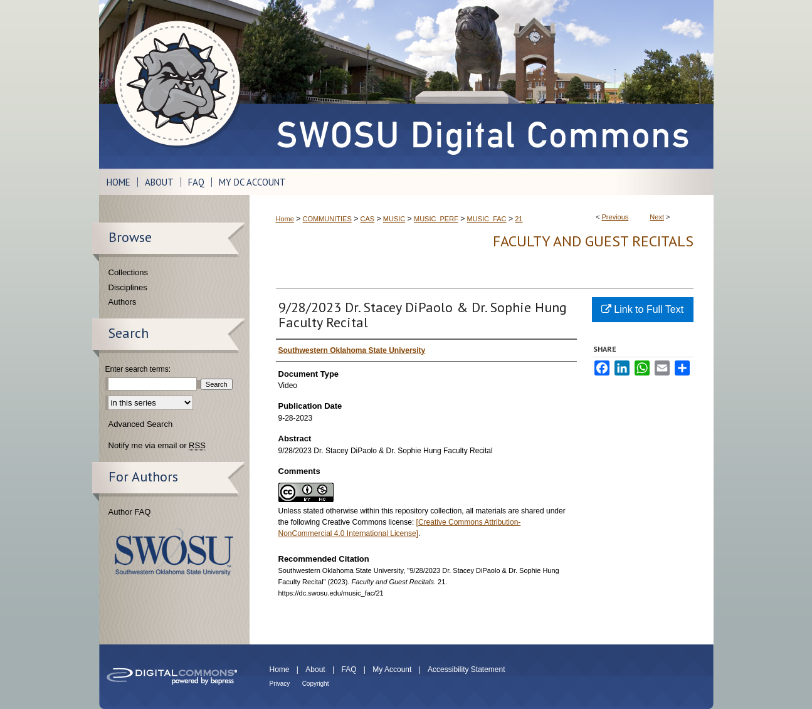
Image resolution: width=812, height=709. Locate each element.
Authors (122, 302)
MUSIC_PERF (436, 219)
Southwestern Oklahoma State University (174, 551)
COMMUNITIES (327, 219)
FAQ (348, 669)
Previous (615, 217)
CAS (367, 219)
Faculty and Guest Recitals (593, 241)
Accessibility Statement (466, 669)
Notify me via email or (157, 446)
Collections (128, 272)
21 (518, 219)
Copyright (315, 683)
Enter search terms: (138, 369)
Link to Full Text (642, 309)
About (315, 669)
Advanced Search (140, 424)
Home (285, 219)
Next (657, 217)
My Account (391, 669)
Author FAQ (129, 512)
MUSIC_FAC (487, 219)
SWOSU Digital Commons (482, 84)
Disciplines (127, 287)
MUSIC (394, 219)
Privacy (280, 683)
